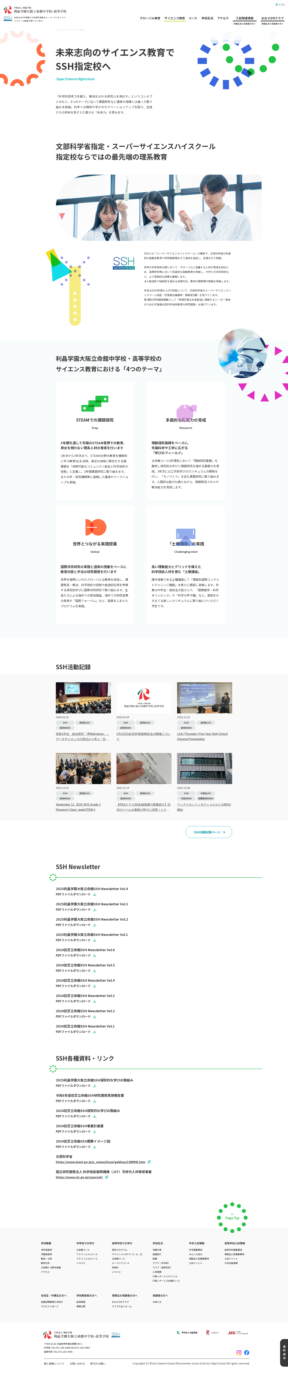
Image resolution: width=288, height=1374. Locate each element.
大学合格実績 (231, 1263)
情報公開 (80, 1306)
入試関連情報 (244, 13)
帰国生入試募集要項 (199, 1258)
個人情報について (54, 1363)
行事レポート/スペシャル (165, 1276)
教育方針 (45, 1263)
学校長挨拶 (46, 1249)
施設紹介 (157, 1254)
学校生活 (205, 11)
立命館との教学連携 (51, 1267)
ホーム (59, 29)
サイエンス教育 (171, 11)
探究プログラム (119, 1249)
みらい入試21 (196, 1254)
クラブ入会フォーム (122, 1306)
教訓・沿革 (46, 1258)
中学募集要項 (195, 1249)
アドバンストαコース (87, 1254)
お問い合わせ (77, 1363)
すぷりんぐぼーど (50, 1306)
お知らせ (157, 1301)
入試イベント (195, 1263)
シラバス (80, 1263)
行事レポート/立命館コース (166, 1280)
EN (283, 4)
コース (190, 11)
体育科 (115, 1267)
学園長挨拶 (46, 1254)
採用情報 (80, 1301)
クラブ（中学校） (161, 1263)
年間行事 (157, 1249)
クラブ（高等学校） (162, 1267)
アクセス (221, 11)
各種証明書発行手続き (52, 1301)
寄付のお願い (98, 1363)
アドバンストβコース (87, 1258)
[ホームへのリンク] (35, 10)
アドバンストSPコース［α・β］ (128, 1254)
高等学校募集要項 (233, 1249)
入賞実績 (157, 1271)
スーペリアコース (120, 1263)
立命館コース (82, 1249)
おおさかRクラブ (272, 13)
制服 (155, 1258)
